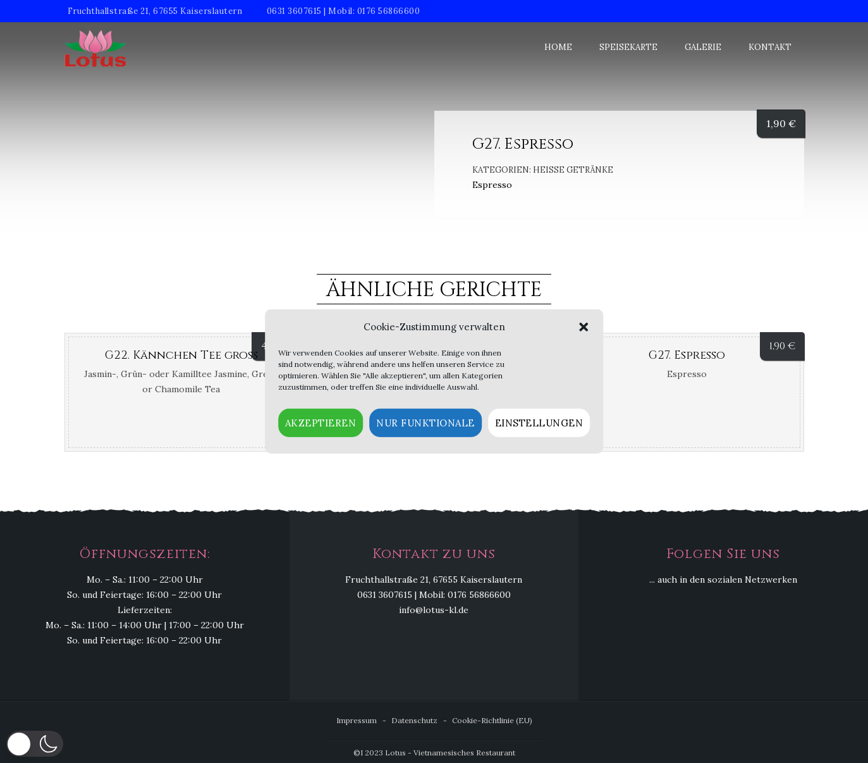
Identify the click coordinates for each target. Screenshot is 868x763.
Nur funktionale (425, 423)
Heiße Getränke (573, 169)
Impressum (356, 720)
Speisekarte (628, 47)
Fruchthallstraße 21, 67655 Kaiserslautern (155, 11)
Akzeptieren (321, 423)
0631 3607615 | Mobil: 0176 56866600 (343, 11)
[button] (583, 327)
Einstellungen (539, 423)
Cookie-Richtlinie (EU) (492, 720)
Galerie (703, 47)
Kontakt (770, 47)
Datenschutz (414, 720)
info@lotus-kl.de (433, 610)
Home (558, 47)
